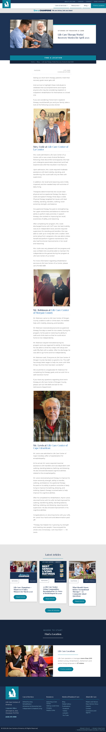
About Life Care (70, 1)
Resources (75, 5)
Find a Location (98, 5)
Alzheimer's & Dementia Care (32, 706)
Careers (81, 1)
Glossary (49, 708)
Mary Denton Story (92, 704)
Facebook (66, 708)
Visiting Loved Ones (52, 706)
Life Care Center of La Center (50, 148)
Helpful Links (50, 710)
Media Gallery (66, 704)
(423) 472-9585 (11, 717)
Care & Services (61, 5)
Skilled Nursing (27, 702)
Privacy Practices (98, 728)
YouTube (66, 715)
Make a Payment (99, 1)
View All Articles (53, 610)
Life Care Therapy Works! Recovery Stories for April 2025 (58, 62)
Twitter (65, 711)
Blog (86, 5)
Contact (89, 1)
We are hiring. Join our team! (53, 10)
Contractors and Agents (91, 711)
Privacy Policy (85, 728)
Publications (66, 706)
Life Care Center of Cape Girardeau (50, 447)
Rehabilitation (27, 704)
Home (33, 62)
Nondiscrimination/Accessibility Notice (91, 730)
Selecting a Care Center (51, 702)
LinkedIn (65, 713)
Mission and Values (92, 702)
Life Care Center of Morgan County (51, 311)
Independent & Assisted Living (32, 708)
